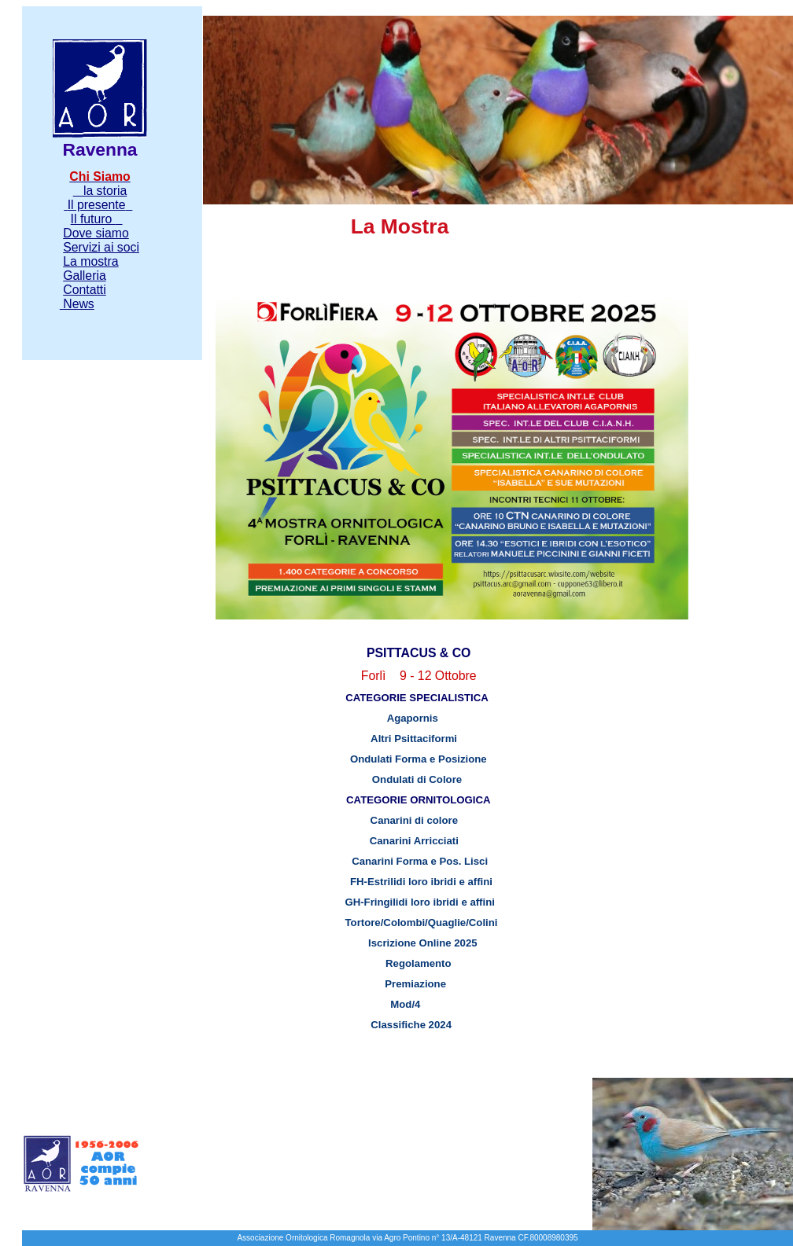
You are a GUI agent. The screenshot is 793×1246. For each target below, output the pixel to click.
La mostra (90, 261)
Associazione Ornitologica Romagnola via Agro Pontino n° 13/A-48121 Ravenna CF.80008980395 (407, 1237)
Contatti (84, 289)
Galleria (84, 275)
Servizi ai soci (101, 247)
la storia (100, 190)
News (77, 304)
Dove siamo (96, 233)
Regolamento (399, 963)
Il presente (97, 204)
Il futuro (93, 219)
